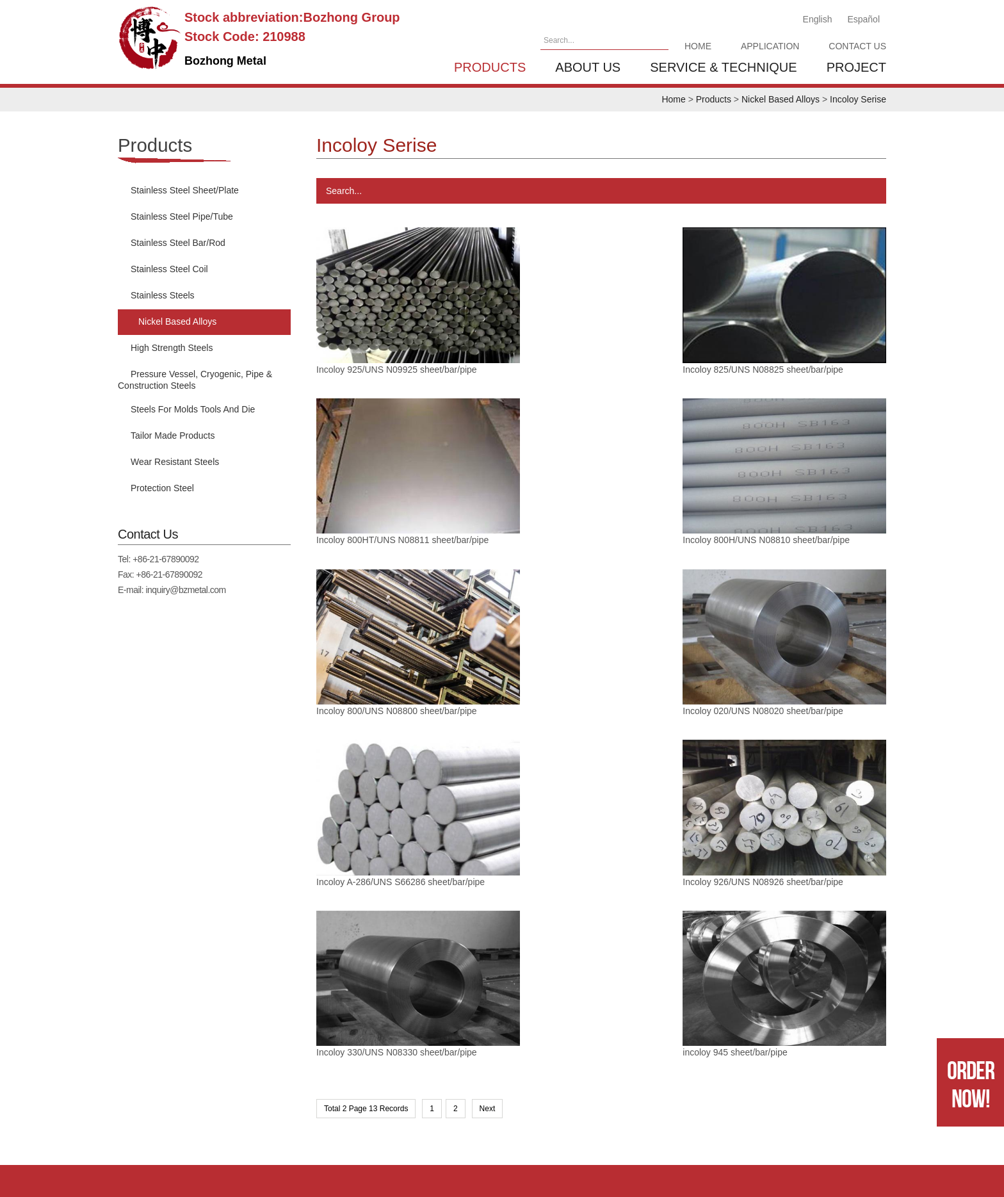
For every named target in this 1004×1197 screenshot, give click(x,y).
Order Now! (970, 1084)
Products (490, 67)
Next (488, 844)
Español (863, 19)
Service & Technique (723, 67)
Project (856, 67)
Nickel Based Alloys (780, 99)
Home (697, 46)
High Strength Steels (172, 348)
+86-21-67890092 (165, 559)
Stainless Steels (163, 295)
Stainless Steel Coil (169, 269)
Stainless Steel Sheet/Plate (185, 190)
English (817, 19)
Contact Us (857, 46)
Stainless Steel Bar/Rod (178, 243)
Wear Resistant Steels (175, 462)
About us (587, 67)
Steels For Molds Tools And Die (193, 409)
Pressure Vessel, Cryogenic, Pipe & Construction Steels (195, 380)
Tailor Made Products (173, 435)
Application (770, 46)
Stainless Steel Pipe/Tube (182, 216)
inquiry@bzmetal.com (185, 590)
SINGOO (967, 1166)
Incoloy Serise (858, 99)
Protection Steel (162, 488)
